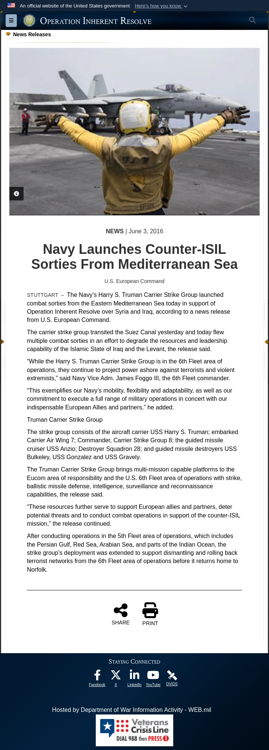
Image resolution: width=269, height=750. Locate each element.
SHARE (120, 613)
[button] (162, 6)
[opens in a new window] (97, 677)
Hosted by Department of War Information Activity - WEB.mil (131, 710)
